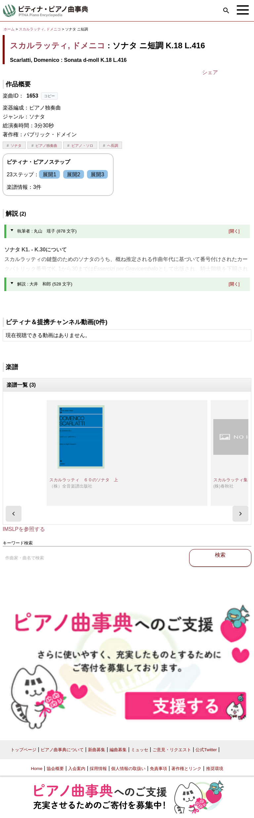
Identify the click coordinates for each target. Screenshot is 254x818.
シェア (210, 72)
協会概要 (55, 768)
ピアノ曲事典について (62, 749)
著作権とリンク (186, 768)
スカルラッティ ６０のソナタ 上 (83, 479)
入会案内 (76, 768)
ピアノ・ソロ (82, 146)
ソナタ (16, 146)
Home (36, 768)
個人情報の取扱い (128, 768)
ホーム (9, 29)
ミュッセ (139, 749)
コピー (49, 96)
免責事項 (158, 768)
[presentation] (13, 514)
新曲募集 (96, 749)
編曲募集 (118, 749)
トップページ (23, 749)
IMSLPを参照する (24, 529)
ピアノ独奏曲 (46, 146)
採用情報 (98, 768)
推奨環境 (214, 768)
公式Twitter (206, 749)
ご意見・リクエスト (171, 749)
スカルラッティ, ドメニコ (40, 29)
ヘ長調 (112, 146)
